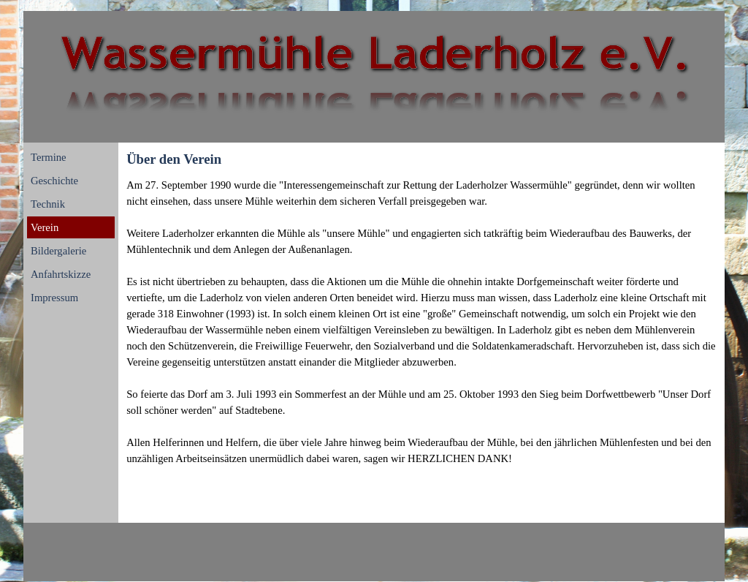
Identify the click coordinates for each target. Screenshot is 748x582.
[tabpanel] (421, 321)
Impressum (54, 297)
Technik (48, 204)
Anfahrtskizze (61, 274)
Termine (48, 157)
